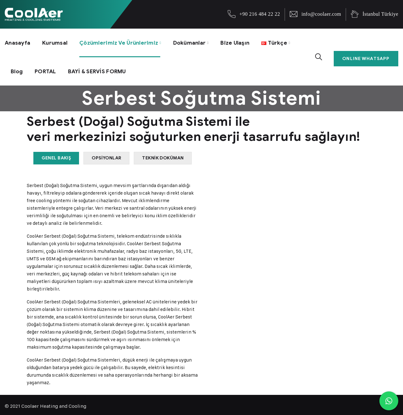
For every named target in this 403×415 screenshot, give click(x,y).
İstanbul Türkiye (380, 14)
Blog (17, 68)
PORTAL (47, 68)
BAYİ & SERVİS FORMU (101, 68)
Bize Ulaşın (243, 41)
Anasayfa (18, 41)
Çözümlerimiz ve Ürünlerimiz (123, 41)
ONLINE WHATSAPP (367, 55)
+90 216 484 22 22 (259, 14)
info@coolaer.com (321, 14)
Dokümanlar (196, 41)
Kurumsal (56, 41)
